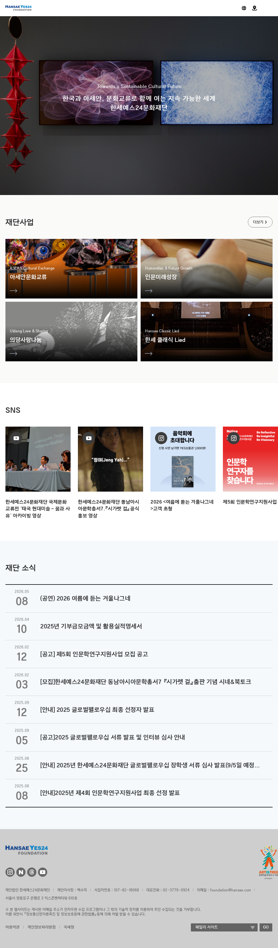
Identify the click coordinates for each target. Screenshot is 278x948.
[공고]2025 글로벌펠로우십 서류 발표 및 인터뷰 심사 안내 (112, 737)
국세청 (69, 927)
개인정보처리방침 (41, 927)
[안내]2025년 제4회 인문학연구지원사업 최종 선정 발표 (110, 792)
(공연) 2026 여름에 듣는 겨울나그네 (85, 598)
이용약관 (12, 927)
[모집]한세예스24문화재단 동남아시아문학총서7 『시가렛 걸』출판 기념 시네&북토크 (145, 681)
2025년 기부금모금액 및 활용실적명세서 (91, 626)
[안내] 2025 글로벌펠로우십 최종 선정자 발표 (97, 709)
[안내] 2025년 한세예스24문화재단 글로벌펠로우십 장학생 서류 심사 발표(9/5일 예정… (150, 765)
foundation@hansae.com (230, 890)
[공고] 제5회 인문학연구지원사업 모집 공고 (94, 654)
